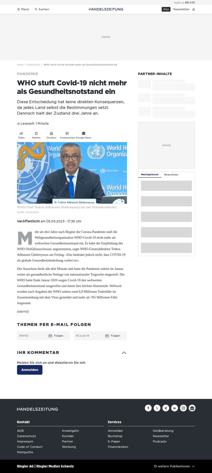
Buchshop (115, 436)
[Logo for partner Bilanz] (184, 2)
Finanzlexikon (118, 447)
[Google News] (192, 408)
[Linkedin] (174, 408)
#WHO (23, 335)
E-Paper (114, 441)
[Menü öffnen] (23, 9)
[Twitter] (157, 408)
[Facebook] (148, 408)
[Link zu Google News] (83, 135)
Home (20, 64)
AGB (20, 430)
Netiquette (25, 452)
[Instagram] (183, 408)
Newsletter (181, 9)
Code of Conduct (30, 447)
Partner (67, 441)
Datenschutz (26, 436)
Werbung (69, 447)
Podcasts (160, 441)
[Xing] (165, 408)
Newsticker (33, 64)
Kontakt (68, 436)
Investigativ (70, 430)
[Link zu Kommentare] (67, 135)
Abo (166, 9)
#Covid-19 (82, 335)
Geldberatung (163, 430)
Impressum (25, 441)
